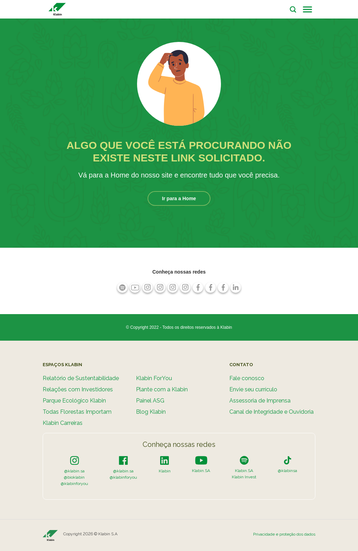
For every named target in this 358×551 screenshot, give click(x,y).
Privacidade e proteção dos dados (284, 534)
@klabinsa (287, 470)
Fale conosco (246, 378)
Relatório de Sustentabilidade (81, 378)
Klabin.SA (201, 470)
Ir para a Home (179, 198)
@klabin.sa (74, 471)
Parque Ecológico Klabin (74, 400)
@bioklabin (74, 477)
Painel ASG (150, 400)
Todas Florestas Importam (77, 411)
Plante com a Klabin (162, 389)
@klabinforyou (74, 483)
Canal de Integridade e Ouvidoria (271, 411)
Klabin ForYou (154, 378)
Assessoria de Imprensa (260, 400)
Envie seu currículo (253, 389)
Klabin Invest (244, 476)
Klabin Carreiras (63, 423)
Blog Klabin (151, 411)
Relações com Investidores (78, 389)
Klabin (165, 471)
